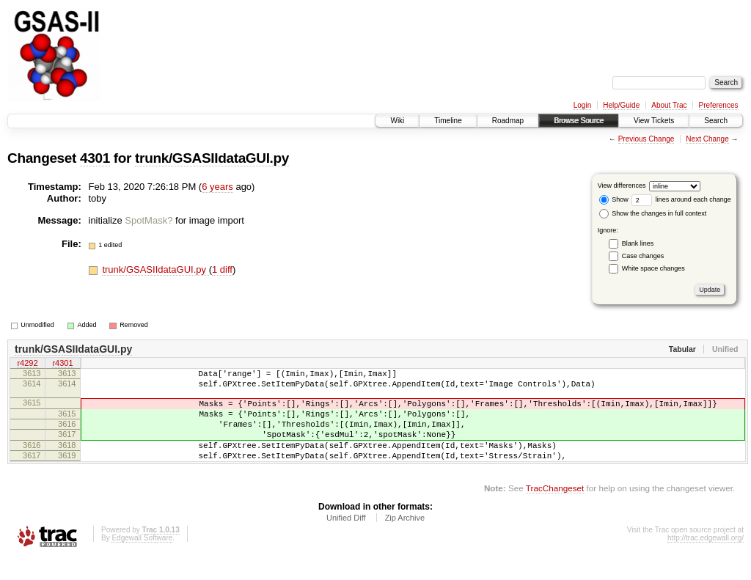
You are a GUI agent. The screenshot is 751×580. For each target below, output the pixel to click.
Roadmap (508, 121)
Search (716, 121)
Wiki (397, 121)
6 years (217, 186)
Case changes (643, 256)
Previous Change (646, 139)
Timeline (447, 121)
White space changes (653, 268)
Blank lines (638, 243)
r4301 (62, 364)
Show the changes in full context (653, 213)
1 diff (222, 269)
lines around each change (681, 199)
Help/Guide (621, 105)
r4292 (27, 364)
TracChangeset (555, 510)
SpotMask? (148, 220)
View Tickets (654, 121)
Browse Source (579, 121)
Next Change (707, 139)
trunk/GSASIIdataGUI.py (212, 158)
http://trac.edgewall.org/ (705, 560)
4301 (95, 158)
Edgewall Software (141, 560)
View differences (622, 185)
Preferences (719, 105)
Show (614, 199)
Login (582, 105)
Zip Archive (405, 539)
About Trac (668, 105)
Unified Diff (346, 539)
